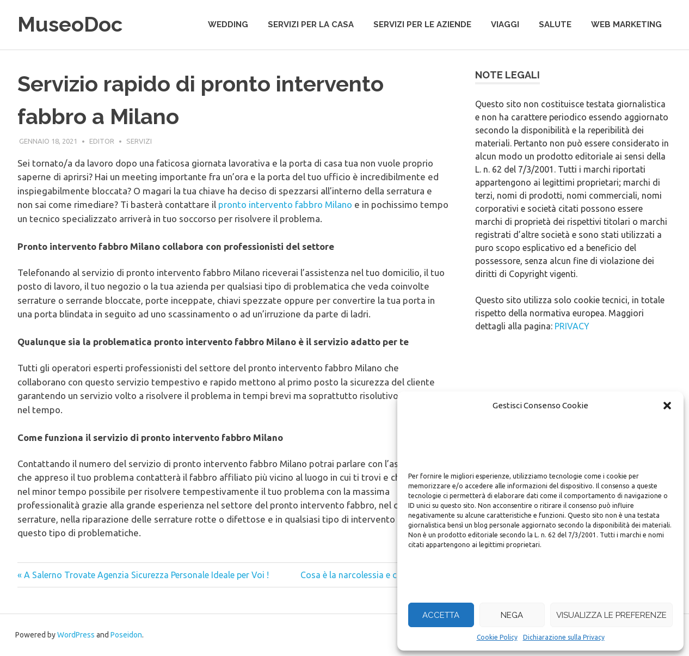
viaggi (505, 24)
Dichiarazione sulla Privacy (564, 637)
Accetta (440, 615)
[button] (667, 405)
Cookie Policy (497, 637)
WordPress (76, 634)
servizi (139, 141)
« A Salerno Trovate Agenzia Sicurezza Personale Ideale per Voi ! (143, 575)
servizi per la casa (311, 24)
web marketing (626, 24)
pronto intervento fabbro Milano (285, 204)
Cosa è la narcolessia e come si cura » (374, 575)
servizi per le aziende (422, 24)
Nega (512, 615)
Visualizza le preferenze (611, 615)
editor (101, 141)
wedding (228, 24)
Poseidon (126, 634)
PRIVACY (572, 326)
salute (555, 24)
